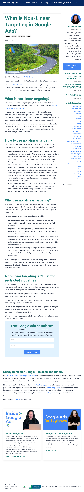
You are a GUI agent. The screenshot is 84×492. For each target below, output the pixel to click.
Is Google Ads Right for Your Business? (73, 95)
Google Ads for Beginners (46, 393)
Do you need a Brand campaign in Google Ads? (73, 77)
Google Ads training (37, 385)
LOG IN (77, 3)
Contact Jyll (8, 488)
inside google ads (74, 153)
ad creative (76, 112)
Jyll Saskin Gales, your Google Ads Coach (21, 376)
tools (79, 180)
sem (79, 169)
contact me (16, 399)
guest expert (76, 151)
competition (76, 130)
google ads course (74, 143)
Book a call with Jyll (71, 67)
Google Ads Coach (27, 77)
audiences (8, 36)
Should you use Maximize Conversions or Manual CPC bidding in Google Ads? (72, 86)
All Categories (75, 106)
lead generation (75, 161)
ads (79, 117)
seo (79, 172)
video (78, 182)
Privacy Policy (13, 486)
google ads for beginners (75, 147)
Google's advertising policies (20, 85)
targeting (28, 36)
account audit (75, 109)
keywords (77, 159)
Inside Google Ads (53, 387)
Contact (68, 3)
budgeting (77, 127)
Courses (27, 3)
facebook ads (75, 135)
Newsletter (53, 3)
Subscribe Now (32, 352)
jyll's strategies (21, 36)
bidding (78, 125)
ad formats (76, 114)
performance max (74, 167)
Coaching (35, 3)
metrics (78, 164)
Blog (46, 3)
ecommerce (76, 132)
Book (41, 3)
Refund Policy (8, 484)
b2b (79, 122)
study (79, 174)
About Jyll (61, 3)
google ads (14, 36)
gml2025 (77, 138)
